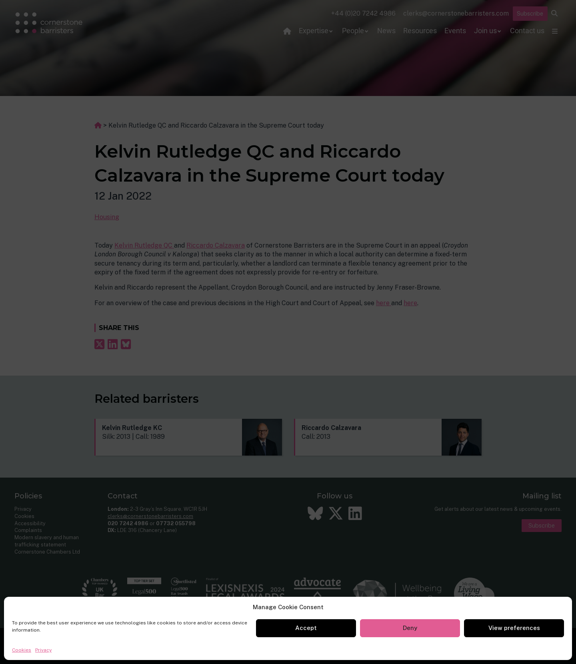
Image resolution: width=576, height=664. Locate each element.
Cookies (21, 650)
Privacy (43, 650)
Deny (410, 627)
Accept (306, 627)
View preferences (514, 627)
